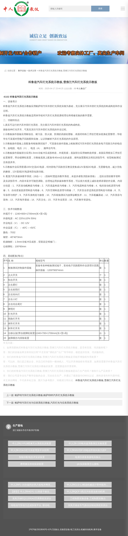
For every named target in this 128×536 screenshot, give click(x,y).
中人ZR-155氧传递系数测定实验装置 (88, 443)
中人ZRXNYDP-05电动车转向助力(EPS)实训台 (89, 450)
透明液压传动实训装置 (32, 464)
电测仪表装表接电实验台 (88, 457)
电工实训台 (75, 529)
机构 (28, 185)
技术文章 (32, 71)
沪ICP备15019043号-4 (39, 529)
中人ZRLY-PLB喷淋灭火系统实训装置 (31, 443)
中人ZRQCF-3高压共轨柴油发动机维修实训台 (89, 491)
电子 (22, 139)
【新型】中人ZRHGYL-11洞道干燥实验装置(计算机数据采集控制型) (33, 491)
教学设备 (22, 71)
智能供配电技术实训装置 (32, 457)
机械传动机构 (87, 529)
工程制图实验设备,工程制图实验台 (88, 498)
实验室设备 (65, 529)
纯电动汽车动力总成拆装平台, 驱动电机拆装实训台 (33, 505)
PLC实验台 (54, 529)
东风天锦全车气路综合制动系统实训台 (88, 505)
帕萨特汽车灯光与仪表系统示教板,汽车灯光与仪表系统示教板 (46, 402)
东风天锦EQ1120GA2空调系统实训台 (31, 498)
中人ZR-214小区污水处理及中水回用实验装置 (33, 450)
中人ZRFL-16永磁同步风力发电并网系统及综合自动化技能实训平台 (33, 484)
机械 (96, 195)
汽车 (19, 96)
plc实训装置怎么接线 (88, 464)
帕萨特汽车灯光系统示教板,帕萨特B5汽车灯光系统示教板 (44, 395)
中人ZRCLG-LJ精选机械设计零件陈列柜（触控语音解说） (89, 484)
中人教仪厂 (82, 88)
